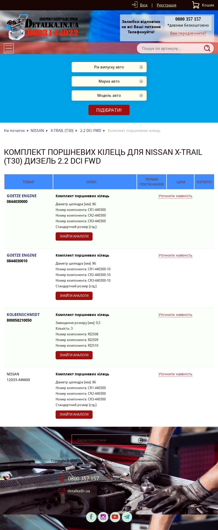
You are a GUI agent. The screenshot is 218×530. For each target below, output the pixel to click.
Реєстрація (166, 5)
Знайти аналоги (74, 236)
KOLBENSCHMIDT (28, 317)
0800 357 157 (83, 478)
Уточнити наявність (175, 196)
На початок (14, 130)
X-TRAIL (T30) (62, 130)
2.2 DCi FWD (90, 130)
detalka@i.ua (78, 490)
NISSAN (37, 130)
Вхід (143, 5)
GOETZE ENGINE (28, 198)
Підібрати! (109, 110)
